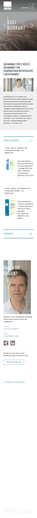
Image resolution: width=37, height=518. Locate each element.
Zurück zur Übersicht (14, 382)
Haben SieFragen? (11, 271)
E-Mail (6, 334)
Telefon (6, 326)
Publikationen (11, 141)
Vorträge (8, 234)
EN (32, 4)
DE (29, 4)
